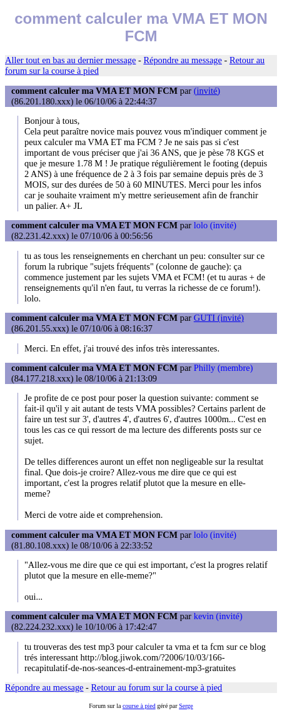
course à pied (139, 705)
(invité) (207, 91)
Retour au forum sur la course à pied (157, 687)
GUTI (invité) (219, 318)
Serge (186, 705)
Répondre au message (182, 60)
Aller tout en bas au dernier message (70, 60)
